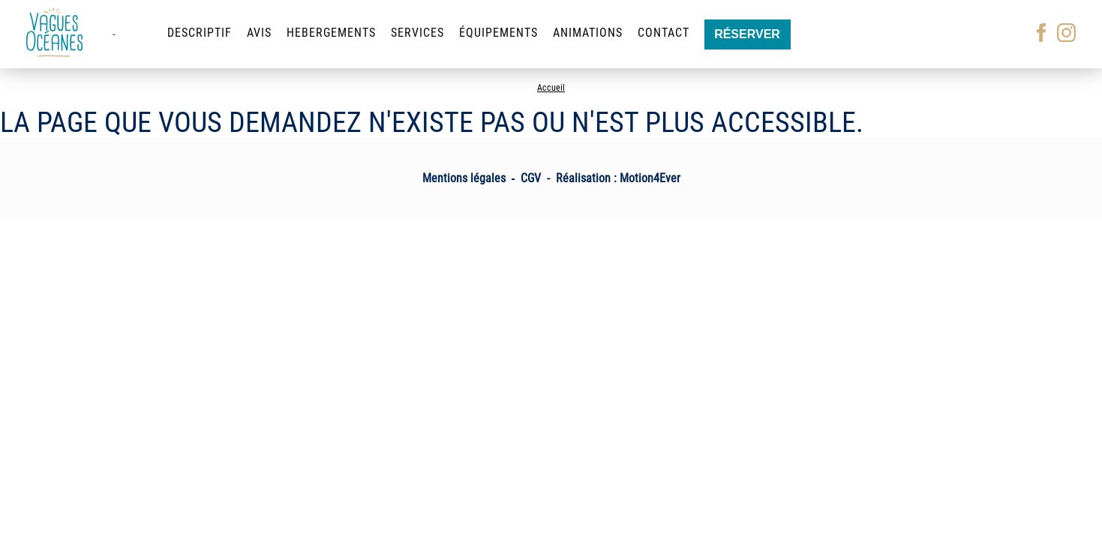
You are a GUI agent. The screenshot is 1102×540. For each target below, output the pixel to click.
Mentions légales (464, 178)
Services (417, 33)
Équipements (498, 33)
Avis (259, 33)
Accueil (551, 87)
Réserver (747, 34)
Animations (588, 33)
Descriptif (199, 33)
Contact (663, 33)
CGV (531, 178)
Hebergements (331, 33)
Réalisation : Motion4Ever (618, 178)
